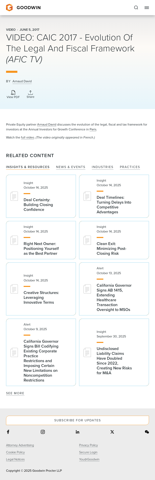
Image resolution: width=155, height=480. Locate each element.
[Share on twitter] (112, 432)
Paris (93, 129)
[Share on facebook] (8, 432)
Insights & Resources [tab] (28, 167)
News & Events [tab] (70, 167)
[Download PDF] (13, 94)
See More (15, 393)
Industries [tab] (102, 167)
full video (27, 137)
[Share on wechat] (147, 432)
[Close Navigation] (147, 7)
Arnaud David (22, 81)
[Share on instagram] (43, 432)
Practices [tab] (130, 167)
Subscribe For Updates (77, 420)
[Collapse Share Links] (30, 94)
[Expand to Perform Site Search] (136, 7)
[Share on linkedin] (77, 432)
